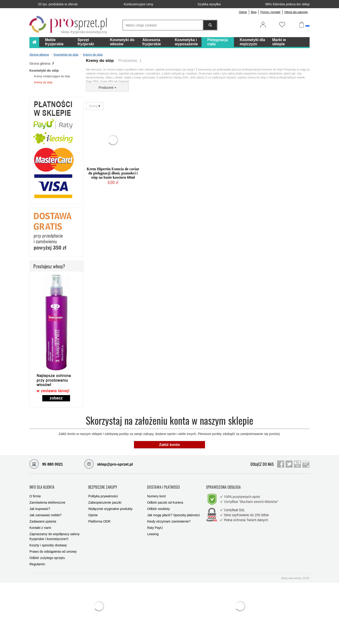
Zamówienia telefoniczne (47, 499)
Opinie (243, 12)
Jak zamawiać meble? (45, 511)
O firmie (35, 493)
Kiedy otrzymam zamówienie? (169, 518)
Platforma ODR (99, 518)
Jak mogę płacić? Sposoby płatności (173, 511)
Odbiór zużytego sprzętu (47, 554)
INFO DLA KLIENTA (41, 485)
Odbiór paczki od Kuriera (165, 499)
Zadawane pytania (42, 518)
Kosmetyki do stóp (44, 70)
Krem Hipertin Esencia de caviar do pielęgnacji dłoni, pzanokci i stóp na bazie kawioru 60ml (113, 173)
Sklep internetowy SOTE (295, 574)
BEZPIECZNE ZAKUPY (102, 485)
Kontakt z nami (40, 524)
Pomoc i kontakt (270, 12)
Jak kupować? (39, 505)
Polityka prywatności (103, 493)
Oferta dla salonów (296, 12)
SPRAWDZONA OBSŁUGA (223, 485)
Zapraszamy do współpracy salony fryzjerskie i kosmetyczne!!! (54, 533)
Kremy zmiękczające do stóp (52, 76)
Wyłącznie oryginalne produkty (110, 505)
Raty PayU (155, 524)
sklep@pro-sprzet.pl (108, 463)
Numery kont (156, 493)
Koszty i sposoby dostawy (48, 542)
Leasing (153, 530)
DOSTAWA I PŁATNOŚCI (163, 485)
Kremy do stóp (43, 82)
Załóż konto (169, 445)
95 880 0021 (46, 463)
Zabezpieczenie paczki (104, 499)
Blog (254, 12)
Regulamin (37, 560)
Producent (107, 87)
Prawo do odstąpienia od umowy (53, 548)
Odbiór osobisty (158, 505)
